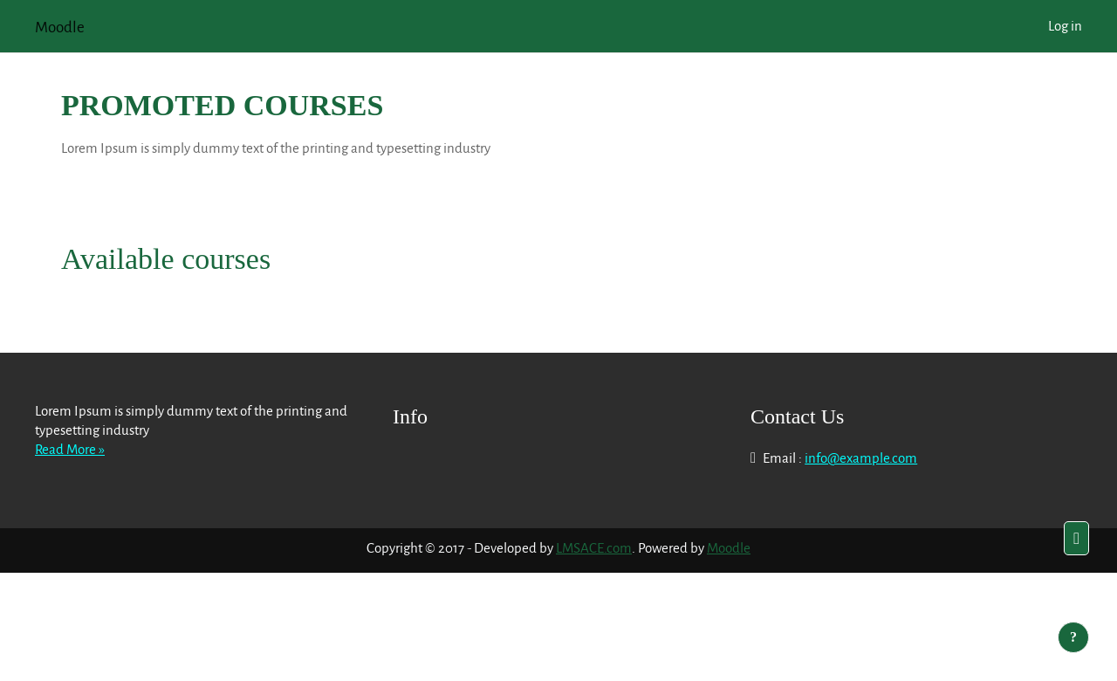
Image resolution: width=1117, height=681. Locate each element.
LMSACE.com (594, 547)
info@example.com (861, 457)
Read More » (70, 448)
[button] (1076, 538)
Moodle (728, 547)
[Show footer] (1073, 637)
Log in (1065, 25)
